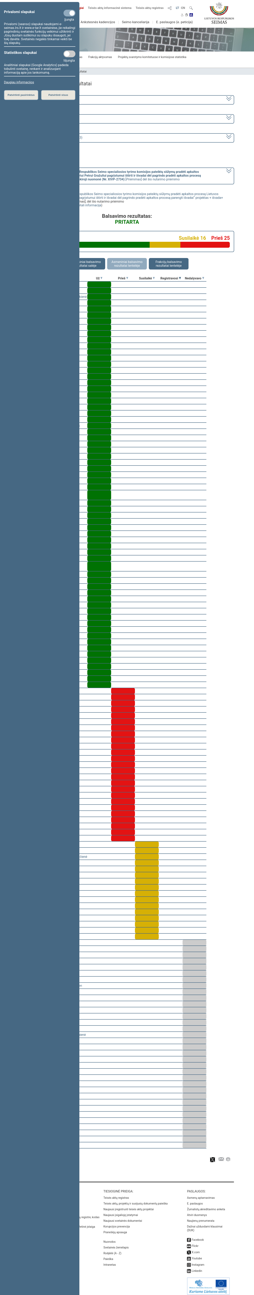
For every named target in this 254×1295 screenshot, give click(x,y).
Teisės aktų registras (150, 8)
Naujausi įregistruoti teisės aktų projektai (128, 1206)
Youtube (197, 1255)
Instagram (198, 1262)
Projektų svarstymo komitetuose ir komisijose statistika (152, 57)
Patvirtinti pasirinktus (21, 94)
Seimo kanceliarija (135, 22)
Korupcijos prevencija (116, 1223)
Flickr (195, 1243)
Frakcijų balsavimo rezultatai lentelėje (169, 264)
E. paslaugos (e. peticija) (174, 22)
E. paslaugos (195, 1200)
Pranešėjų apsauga (115, 1229)
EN (183, 8)
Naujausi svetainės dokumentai (122, 1218)
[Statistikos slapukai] (69, 53)
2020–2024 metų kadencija (41, 99)
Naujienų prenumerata (200, 1218)
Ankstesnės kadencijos (98, 22)
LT (177, 8)
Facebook (198, 1237)
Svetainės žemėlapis (116, 1244)
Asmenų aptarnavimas (201, 1195)
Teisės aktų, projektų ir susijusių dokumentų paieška (135, 1200)
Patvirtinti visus (58, 94)
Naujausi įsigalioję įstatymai (120, 1212)
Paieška (108, 1256)
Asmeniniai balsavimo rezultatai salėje (85, 264)
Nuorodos (109, 1239)
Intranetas (109, 1262)
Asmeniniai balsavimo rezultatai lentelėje (127, 264)
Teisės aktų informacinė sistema (110, 8)
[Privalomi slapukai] (69, 13)
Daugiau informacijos (19, 82)
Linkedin (197, 1268)
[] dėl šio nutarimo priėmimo (111, 175)
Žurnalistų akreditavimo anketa (206, 1206)
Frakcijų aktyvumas (100, 57)
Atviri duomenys (197, 1212)
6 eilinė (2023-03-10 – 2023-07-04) (46, 118)
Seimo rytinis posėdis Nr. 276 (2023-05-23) (52, 137)
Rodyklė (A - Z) (112, 1250)
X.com (196, 1249)
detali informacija (89, 205)
